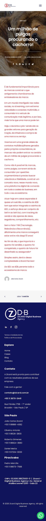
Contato (8, 361)
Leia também (23, 296)
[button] (40, 515)
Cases (7, 354)
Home (7, 350)
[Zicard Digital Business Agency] (10, 5)
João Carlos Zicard (34, 57)
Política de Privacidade (13, 338)
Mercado (23, 21)
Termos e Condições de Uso (13, 335)
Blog (6, 357)
